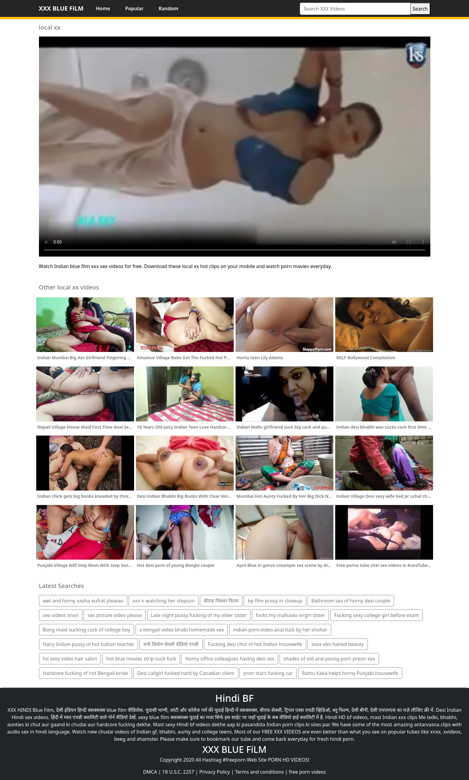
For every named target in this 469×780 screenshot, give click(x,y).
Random (168, 8)
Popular (134, 8)
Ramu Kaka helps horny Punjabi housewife (350, 673)
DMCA (150, 772)
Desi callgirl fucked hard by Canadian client (185, 673)
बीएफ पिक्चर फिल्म (221, 600)
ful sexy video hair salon (70, 658)
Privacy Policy (214, 772)
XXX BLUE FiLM (61, 8)
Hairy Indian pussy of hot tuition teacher (88, 644)
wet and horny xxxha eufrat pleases (83, 600)
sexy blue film (153, 717)
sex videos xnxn (61, 615)
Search (420, 8)
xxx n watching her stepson (164, 600)
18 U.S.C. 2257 (178, 772)
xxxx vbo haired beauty (337, 644)
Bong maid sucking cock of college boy (86, 629)
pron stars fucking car (268, 673)
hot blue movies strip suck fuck (141, 658)
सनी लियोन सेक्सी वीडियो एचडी (171, 644)
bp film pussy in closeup (275, 600)
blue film (117, 710)
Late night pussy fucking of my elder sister (199, 615)
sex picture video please (115, 615)
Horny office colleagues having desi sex (229, 658)
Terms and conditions (259, 772)
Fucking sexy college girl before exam (376, 615)
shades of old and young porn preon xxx (329, 658)
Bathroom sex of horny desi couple (350, 600)
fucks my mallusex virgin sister (290, 615)
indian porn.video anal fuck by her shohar (280, 629)
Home (103, 8)
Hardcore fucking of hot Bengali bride (85, 673)
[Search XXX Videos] (355, 9)
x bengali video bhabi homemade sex (182, 629)
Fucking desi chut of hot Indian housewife (255, 644)
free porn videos (307, 772)
